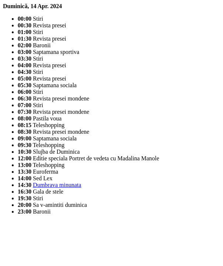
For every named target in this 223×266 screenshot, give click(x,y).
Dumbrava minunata (57, 185)
